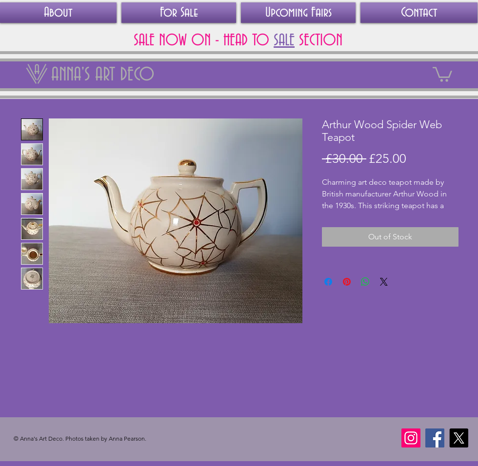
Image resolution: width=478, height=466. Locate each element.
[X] (458, 437)
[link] (442, 73)
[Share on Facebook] (328, 282)
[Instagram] (410, 437)
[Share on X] (384, 282)
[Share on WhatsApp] (365, 282)
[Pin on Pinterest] (347, 282)
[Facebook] (434, 437)
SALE (284, 40)
